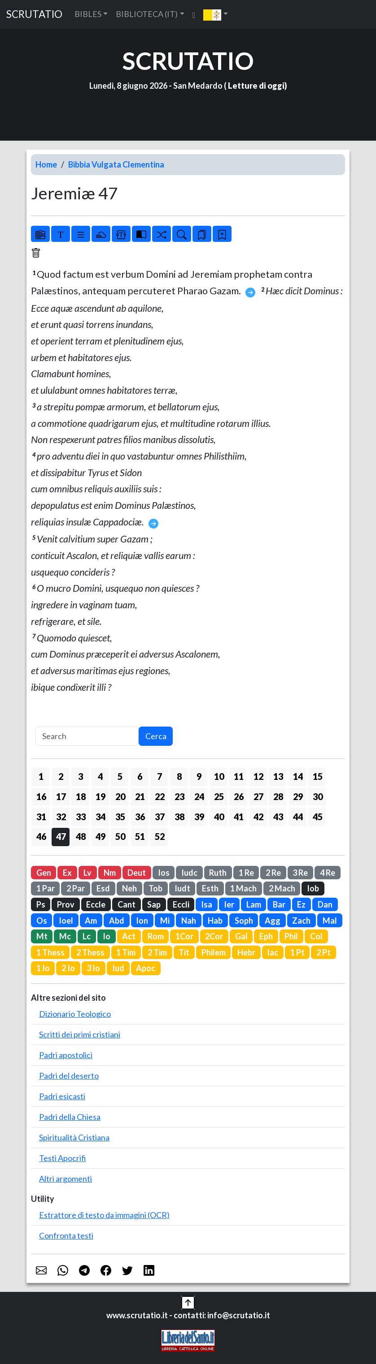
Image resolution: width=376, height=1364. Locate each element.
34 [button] (100, 816)
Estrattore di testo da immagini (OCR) (104, 1215)
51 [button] (140, 836)
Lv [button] (87, 873)
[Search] (87, 736)
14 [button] (298, 776)
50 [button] (120, 836)
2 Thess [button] (90, 952)
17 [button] (61, 796)
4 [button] (100, 776)
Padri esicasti (62, 1096)
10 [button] (219, 776)
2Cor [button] (214, 936)
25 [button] (219, 796)
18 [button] (81, 796)
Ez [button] (301, 904)
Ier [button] (229, 904)
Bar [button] (279, 904)
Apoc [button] (145, 968)
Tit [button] (184, 952)
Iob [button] (313, 888)
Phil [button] (291, 936)
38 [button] (179, 816)
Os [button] (41, 920)
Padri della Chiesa (70, 1117)
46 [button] (41, 836)
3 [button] (80, 776)
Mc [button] (65, 936)
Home (46, 164)
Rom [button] (156, 936)
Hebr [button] (246, 952)
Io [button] (106, 936)
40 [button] (219, 816)
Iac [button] (272, 952)
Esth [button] (210, 888)
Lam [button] (253, 904)
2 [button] (60, 776)
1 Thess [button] (50, 952)
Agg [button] (272, 920)
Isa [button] (206, 904)
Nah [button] (188, 920)
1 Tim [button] (126, 952)
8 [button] (179, 776)
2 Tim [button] (157, 952)
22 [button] (160, 796)
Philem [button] (213, 952)
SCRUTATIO (34, 14)
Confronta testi (66, 1235)
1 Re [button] (246, 873)
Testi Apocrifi (62, 1158)
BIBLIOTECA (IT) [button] (147, 14)
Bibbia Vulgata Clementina (116, 164)
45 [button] (318, 816)
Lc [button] (87, 936)
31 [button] (41, 816)
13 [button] (278, 776)
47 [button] (61, 836)
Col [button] (316, 936)
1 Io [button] (43, 968)
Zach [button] (301, 920)
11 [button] (239, 776)
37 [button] (160, 816)
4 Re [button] (327, 873)
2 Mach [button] (282, 888)
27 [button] (258, 796)
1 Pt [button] (297, 952)
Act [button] (129, 936)
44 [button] (298, 816)
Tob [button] (155, 888)
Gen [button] (43, 873)
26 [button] (239, 796)
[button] (215, 14)
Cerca (155, 736)
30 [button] (318, 796)
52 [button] (160, 836)
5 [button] (120, 776)
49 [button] (100, 836)
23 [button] (179, 796)
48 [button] (81, 836)
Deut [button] (136, 873)
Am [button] (91, 920)
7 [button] (159, 776)
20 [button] (120, 796)
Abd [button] (116, 920)
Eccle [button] (95, 904)
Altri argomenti (65, 1178)
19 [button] (100, 796)
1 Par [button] (45, 888)
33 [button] (81, 816)
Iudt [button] (182, 888)
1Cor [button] (184, 936)
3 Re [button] (300, 873)
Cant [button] (127, 904)
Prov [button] (65, 904)
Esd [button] (103, 888)
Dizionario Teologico (75, 1014)
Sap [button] (154, 904)
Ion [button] (142, 920)
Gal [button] (241, 936)
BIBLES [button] (87, 14)
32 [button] (61, 816)
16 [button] (41, 796)
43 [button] (278, 816)
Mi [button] (165, 920)
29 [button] (298, 796)
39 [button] (199, 816)
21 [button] (140, 796)
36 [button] (140, 816)
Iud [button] (118, 968)
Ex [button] (67, 873)
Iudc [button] (189, 873)
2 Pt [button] (323, 952)
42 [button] (258, 816)
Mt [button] (42, 936)
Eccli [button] (181, 904)
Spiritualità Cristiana (74, 1137)
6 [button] (139, 776)
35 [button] (120, 816)
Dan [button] (325, 904)
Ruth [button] (218, 873)
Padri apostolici (65, 1055)
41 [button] (239, 816)
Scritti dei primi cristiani (79, 1034)
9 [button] (199, 776)
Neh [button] (129, 888)
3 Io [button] (93, 968)
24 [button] (199, 796)
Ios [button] (164, 873)
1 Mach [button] (243, 888)
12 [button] (258, 776)
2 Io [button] (68, 968)
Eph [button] (266, 936)
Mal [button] (330, 920)
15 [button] (318, 776)
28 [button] (278, 796)
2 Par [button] (75, 888)
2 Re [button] (273, 873)
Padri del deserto (69, 1075)
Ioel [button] (66, 920)
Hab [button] (215, 920)
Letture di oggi (256, 85)
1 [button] (41, 776)
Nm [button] (110, 873)
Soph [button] (244, 920)
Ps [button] (40, 904)
